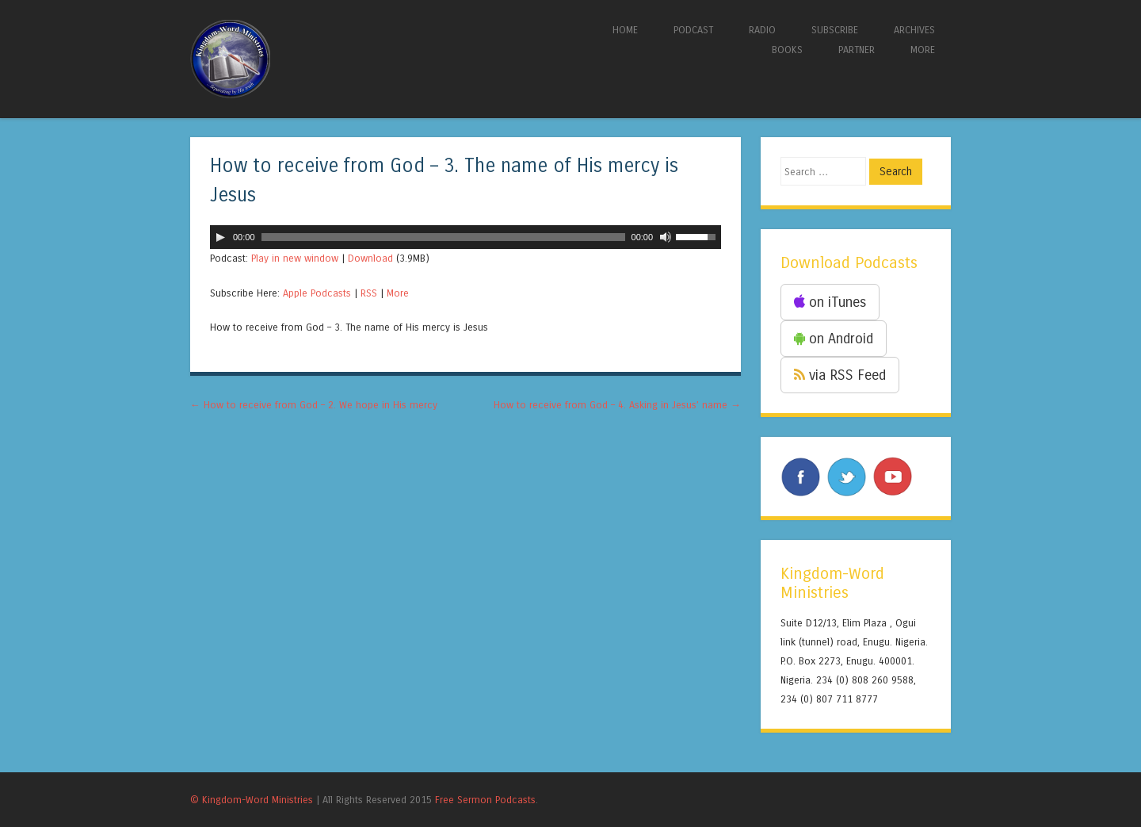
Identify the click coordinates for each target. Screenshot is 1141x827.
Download (370, 258)
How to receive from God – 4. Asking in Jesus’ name (617, 405)
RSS (369, 293)
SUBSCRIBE (834, 30)
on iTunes (830, 302)
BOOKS (787, 50)
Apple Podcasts (317, 293)
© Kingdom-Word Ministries (251, 800)
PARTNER (856, 50)
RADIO (762, 30)
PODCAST (693, 30)
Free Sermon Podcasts (485, 800)
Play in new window (294, 258)
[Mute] (665, 237)
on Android (833, 338)
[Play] (220, 237)
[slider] (443, 237)
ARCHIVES (914, 30)
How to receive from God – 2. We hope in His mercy (313, 405)
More (398, 293)
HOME (625, 30)
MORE (922, 50)
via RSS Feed (840, 375)
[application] (465, 237)
